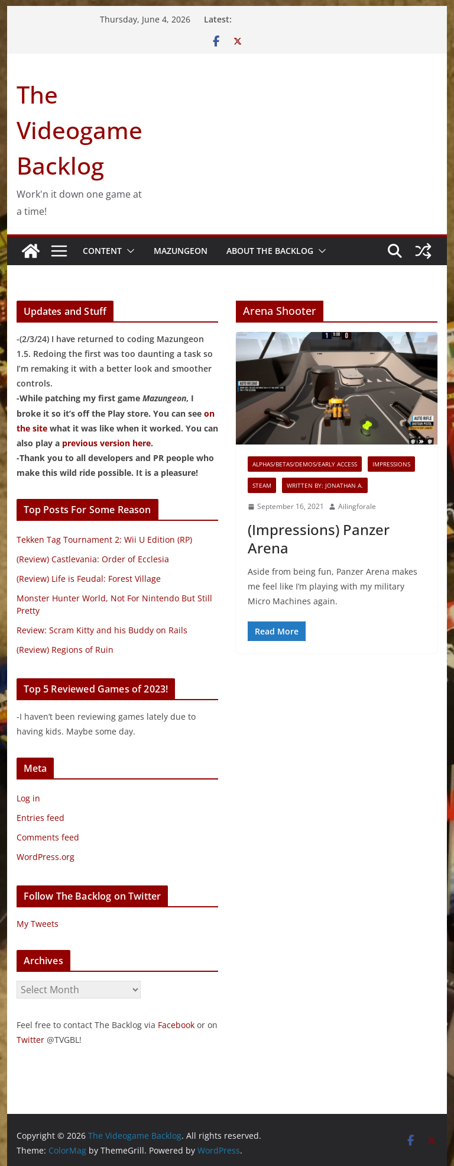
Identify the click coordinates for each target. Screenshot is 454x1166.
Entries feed (40, 817)
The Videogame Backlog (79, 130)
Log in (28, 798)
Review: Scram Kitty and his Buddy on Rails (102, 630)
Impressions (391, 464)
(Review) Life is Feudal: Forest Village (89, 578)
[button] (128, 251)
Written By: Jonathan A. (325, 485)
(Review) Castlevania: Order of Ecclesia (93, 559)
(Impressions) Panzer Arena (319, 539)
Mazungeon (180, 250)
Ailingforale (357, 506)
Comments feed (48, 837)
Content (102, 250)
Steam (261, 485)
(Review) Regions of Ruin (65, 649)
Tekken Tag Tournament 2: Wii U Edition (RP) (104, 539)
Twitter (30, 1039)
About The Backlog (269, 250)
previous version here (106, 443)
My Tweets (38, 923)
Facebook (176, 1024)
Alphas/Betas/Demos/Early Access (304, 464)
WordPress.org (45, 856)
